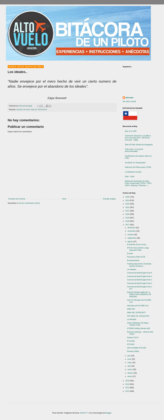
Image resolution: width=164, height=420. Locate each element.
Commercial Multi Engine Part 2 (139, 283)
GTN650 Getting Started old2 (138, 328)
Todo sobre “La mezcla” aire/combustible (134, 150)
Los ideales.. (132, 269)
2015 (127, 384)
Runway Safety (133, 351)
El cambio (131, 341)
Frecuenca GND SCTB (136, 257)
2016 (127, 381)
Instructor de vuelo (23, 109)
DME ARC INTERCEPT (136, 313)
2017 (127, 225)
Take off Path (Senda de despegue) (139, 145)
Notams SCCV (133, 338)
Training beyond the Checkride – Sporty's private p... (140, 265)
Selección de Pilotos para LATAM (138, 167)
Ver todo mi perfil (129, 101)
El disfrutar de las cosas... (137, 244)
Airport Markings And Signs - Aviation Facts (138, 324)
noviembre (132, 231)
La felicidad (131, 319)
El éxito (130, 253)
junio (130, 359)
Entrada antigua (109, 199)
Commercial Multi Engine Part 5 (139, 273)
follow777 (84, 413)
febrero (131, 373)
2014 (127, 388)
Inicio (64, 199)
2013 (127, 391)
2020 (127, 214)
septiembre (132, 238)
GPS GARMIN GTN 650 (136, 348)
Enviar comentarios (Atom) (29, 203)
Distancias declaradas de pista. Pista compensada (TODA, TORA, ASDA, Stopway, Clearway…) (138, 183)
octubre (131, 235)
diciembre (132, 228)
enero (130, 376)
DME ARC (131, 309)
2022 (127, 207)
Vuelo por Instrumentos (38, 109)
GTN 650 (130, 344)
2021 (127, 211)
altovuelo (129, 98)
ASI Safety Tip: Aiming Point (138, 316)
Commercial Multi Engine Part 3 (139, 280)
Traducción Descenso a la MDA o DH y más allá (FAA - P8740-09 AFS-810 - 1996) (138, 138)
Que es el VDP (131, 131)
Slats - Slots (129, 177)
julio (129, 356)
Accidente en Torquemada (135, 163)
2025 (127, 197)
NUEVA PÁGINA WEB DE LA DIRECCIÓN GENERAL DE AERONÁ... (139, 294)
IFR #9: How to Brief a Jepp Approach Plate (138, 249)
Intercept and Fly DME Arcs (138, 306)
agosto (130, 242)
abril (129, 366)
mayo (130, 362)
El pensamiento (133, 260)
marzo (130, 369)
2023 (127, 204)
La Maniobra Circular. (133, 172)
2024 (127, 200)
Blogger (108, 413)
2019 (127, 218)
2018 (127, 221)
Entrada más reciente (16, 199)
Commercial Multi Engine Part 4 (139, 276)
